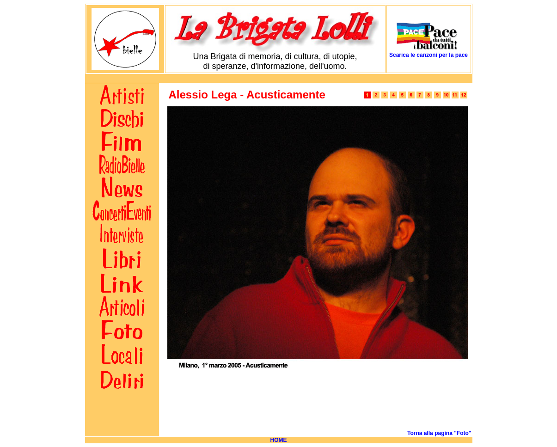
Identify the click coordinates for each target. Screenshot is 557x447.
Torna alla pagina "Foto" (439, 433)
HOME (278, 440)
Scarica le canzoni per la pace (428, 55)
